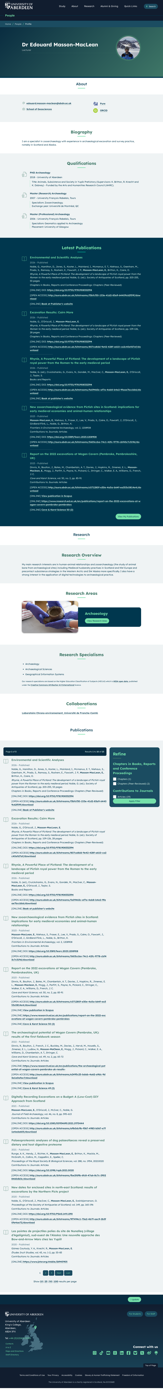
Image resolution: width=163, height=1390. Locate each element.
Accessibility (67, 1377)
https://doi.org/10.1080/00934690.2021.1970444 (56, 1124)
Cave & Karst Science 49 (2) (39, 1089)
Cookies (78, 1377)
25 (46, 1282)
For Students (131, 1316)
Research (90, 6)
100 (56, 1282)
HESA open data (120, 682)
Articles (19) (124, 797)
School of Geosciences (39, 109)
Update (134, 1301)
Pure (102, 103)
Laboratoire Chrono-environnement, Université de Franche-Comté (60, 714)
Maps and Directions (15, 1353)
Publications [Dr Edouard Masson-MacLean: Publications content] (81, 731)
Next (60, 1273)
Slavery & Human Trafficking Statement (102, 1377)
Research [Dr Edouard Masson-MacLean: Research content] (81, 535)
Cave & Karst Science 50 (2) (57, 510)
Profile (28, 24)
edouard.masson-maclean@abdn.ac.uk (48, 103)
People (10, 16)
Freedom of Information (133, 1377)
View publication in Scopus (57, 496)
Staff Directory (12, 1357)
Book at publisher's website (57, 398)
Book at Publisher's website (57, 304)
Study (63, 6)
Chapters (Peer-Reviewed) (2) (134, 784)
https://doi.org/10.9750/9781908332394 (69, 290)
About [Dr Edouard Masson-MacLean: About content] (81, 84)
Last (69, 1273)
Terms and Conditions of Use (32, 1377)
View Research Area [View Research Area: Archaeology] (98, 621)
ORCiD (103, 110)
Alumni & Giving (110, 6)
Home (8, 24)
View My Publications (127, 517)
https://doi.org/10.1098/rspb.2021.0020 (51, 1171)
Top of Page (150, 1367)
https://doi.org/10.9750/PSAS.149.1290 (51, 1214)
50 (50, 1282)
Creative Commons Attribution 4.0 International (52, 686)
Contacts (9, 1345)
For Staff (150, 1316)
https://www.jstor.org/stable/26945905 (45, 1262)
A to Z (8, 1349)
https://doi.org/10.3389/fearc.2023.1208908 (72, 437)
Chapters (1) (124, 780)
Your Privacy (53, 1377)
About (76, 6)
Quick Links (132, 6)
